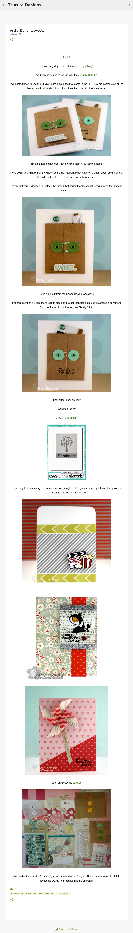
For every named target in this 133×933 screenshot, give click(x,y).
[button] (11, 40)
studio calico (63, 893)
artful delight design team (23, 893)
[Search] (45, 5)
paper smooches (46, 893)
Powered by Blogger (67, 929)
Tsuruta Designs (24, 4)
